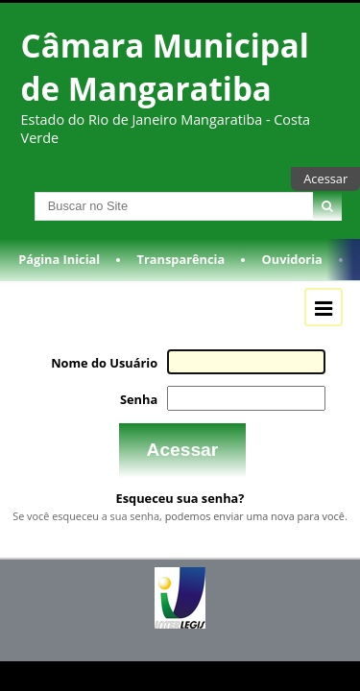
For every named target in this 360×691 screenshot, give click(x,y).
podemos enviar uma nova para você (255, 522)
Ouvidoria (292, 271)
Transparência (181, 271)
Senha (143, 409)
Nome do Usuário (110, 373)
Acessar (325, 178)
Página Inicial (59, 271)
